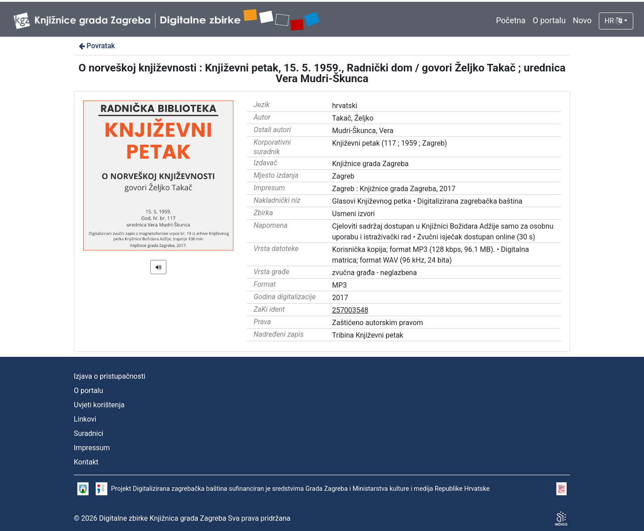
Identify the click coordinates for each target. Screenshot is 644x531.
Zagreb (343, 176)
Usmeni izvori (353, 213)
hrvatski (344, 105)
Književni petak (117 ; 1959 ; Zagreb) (389, 143)
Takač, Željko (353, 118)
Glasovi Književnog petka (371, 201)
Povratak (96, 46)
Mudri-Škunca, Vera (363, 130)
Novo (582, 20)
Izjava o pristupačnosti (109, 376)
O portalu (549, 20)
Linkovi (85, 419)
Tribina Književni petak (367, 335)
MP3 (339, 285)
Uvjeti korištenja (99, 405)
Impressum (92, 447)
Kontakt (86, 462)
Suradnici (88, 433)
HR (613, 21)
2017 (340, 297)
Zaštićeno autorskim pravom (377, 322)
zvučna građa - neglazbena (374, 272)
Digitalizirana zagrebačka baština (469, 201)
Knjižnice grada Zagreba (370, 163)
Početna (510, 20)
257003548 (350, 310)
